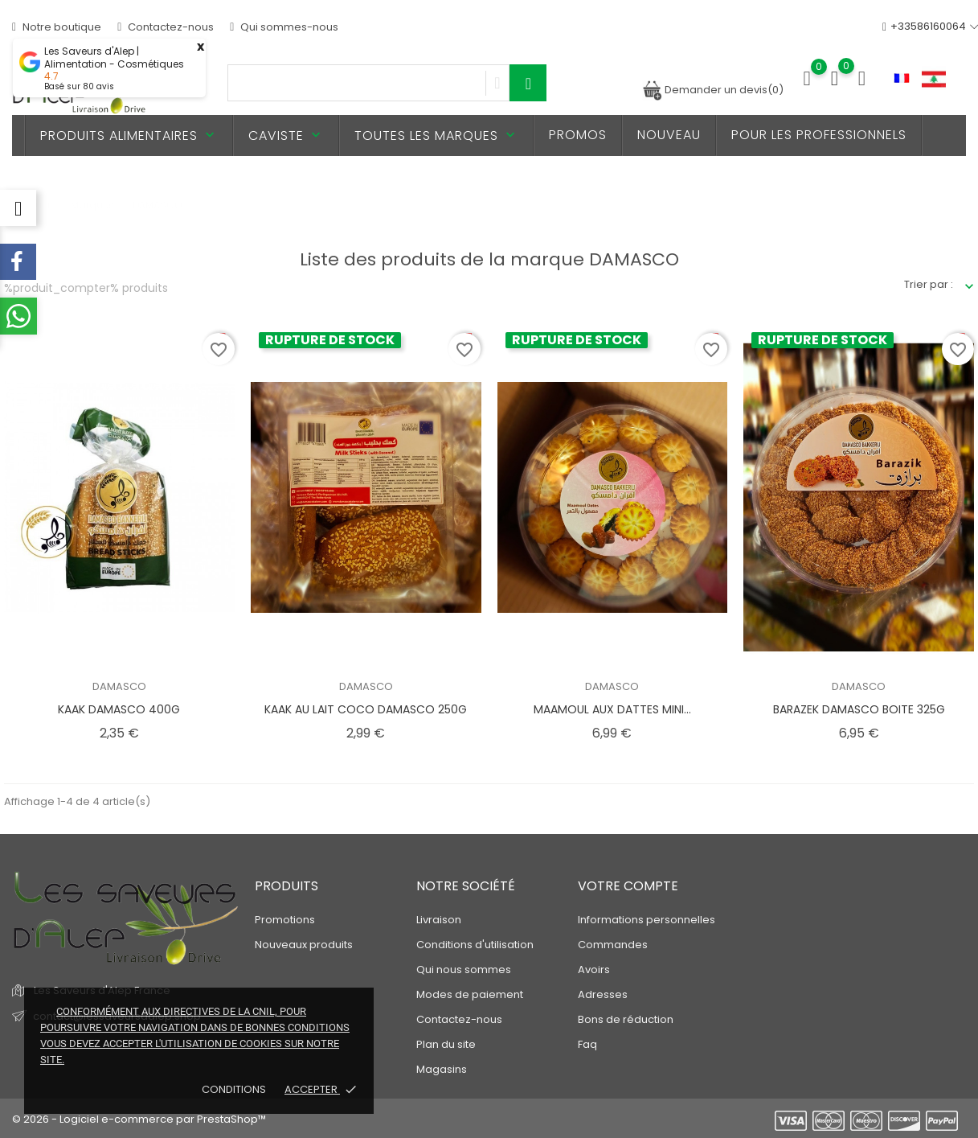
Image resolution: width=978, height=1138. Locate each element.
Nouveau (669, 134)
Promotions (285, 919)
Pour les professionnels (818, 134)
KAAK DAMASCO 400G (119, 709)
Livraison (438, 919)
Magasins (441, 1069)
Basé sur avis (79, 86)
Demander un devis (713, 89)
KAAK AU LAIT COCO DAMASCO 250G (365, 709)
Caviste (286, 135)
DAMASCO (119, 686)
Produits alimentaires (129, 135)
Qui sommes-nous (284, 27)
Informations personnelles (646, 919)
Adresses (603, 994)
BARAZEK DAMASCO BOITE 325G (859, 709)
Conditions (235, 1089)
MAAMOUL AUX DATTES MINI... (612, 709)
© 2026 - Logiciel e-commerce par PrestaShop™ (139, 1119)
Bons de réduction (625, 1019)
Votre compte (628, 886)
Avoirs (594, 969)
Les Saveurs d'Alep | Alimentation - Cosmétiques (114, 58)
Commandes (613, 944)
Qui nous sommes (463, 969)
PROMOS (578, 134)
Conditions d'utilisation (475, 944)
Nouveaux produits (304, 944)
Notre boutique (56, 27)
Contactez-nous (165, 27)
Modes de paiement (469, 994)
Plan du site (446, 1044)
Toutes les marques (436, 135)
